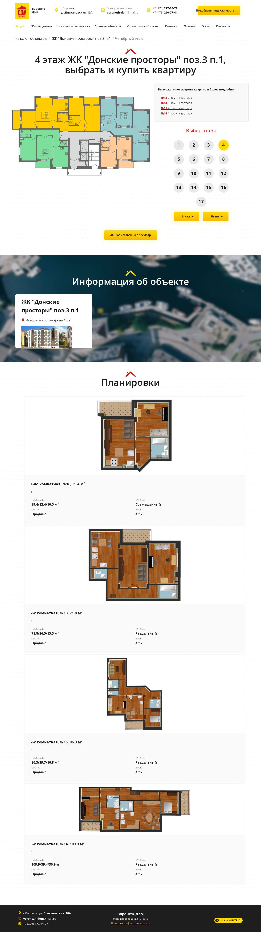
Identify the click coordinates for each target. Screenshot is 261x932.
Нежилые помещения (72, 26)
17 (201, 201)
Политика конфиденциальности (130, 923)
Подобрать (219, 11)
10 (193, 173)
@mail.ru (122, 12)
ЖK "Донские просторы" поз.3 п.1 (81, 38)
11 (208, 173)
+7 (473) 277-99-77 (35, 924)
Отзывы (190, 26)
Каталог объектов (31, 38)
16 (223, 187)
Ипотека (172, 26)
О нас (207, 26)
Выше (215, 216)
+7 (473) (165, 8)
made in (231, 920)
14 (193, 187)
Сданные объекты (108, 26)
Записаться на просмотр (133, 235)
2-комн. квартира (176, 97)
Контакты (225, 26)
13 (178, 187)
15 (208, 187)
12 (223, 173)
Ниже (186, 216)
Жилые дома (41, 26)
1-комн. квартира (176, 113)
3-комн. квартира (176, 103)
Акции (20, 26)
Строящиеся (143, 26)
